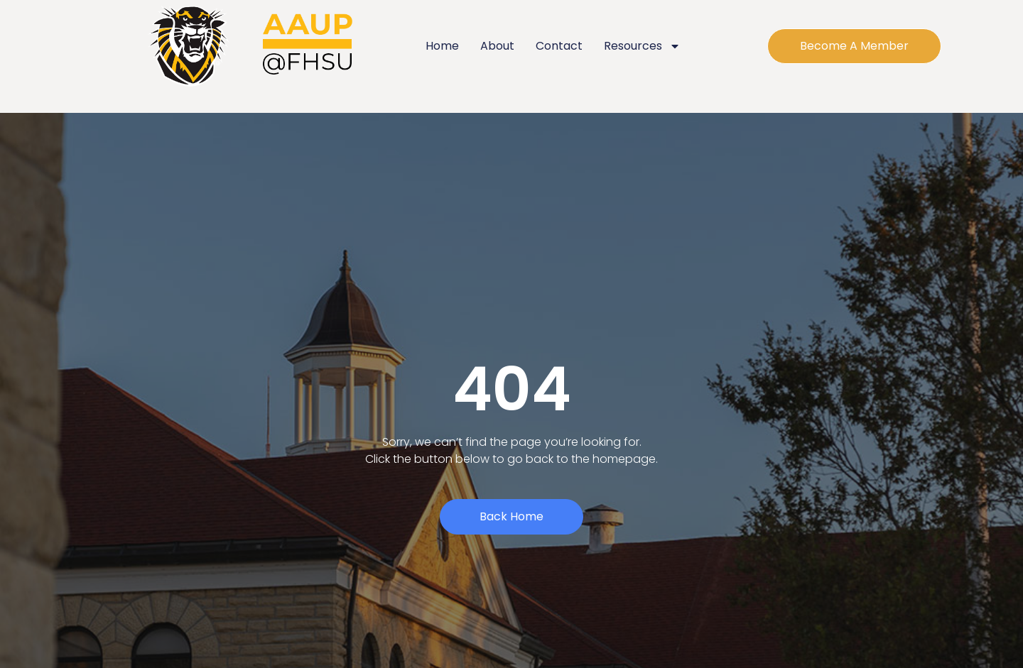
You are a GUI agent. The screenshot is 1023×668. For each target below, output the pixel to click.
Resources (642, 46)
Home (442, 46)
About (497, 46)
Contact (559, 46)
